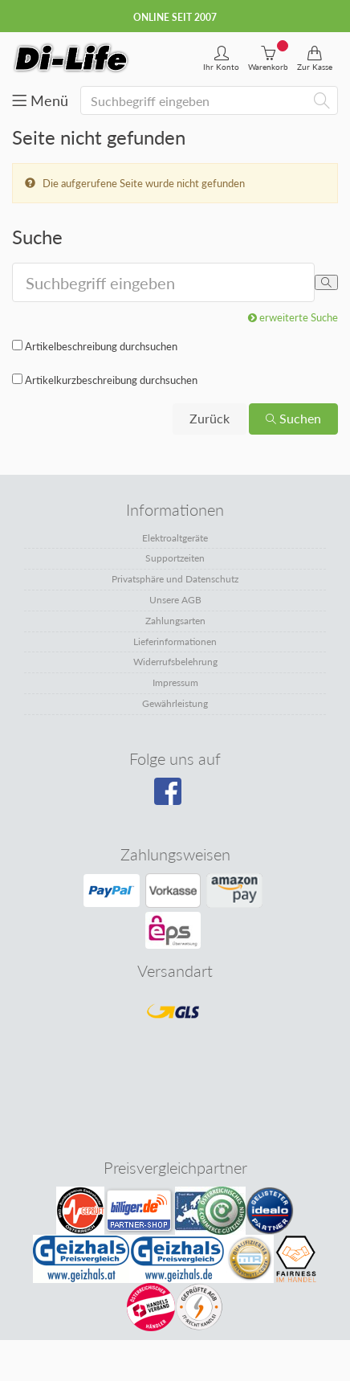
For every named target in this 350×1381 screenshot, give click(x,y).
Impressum (175, 682)
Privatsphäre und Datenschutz (175, 579)
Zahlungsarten (175, 621)
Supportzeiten (175, 558)
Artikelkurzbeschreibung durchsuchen (111, 380)
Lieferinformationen (175, 641)
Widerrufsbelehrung (175, 662)
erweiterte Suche (293, 317)
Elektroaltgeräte (175, 538)
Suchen (293, 418)
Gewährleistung (175, 703)
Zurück (209, 418)
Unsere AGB (175, 600)
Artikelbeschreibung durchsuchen (101, 346)
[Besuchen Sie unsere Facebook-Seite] (173, 797)
